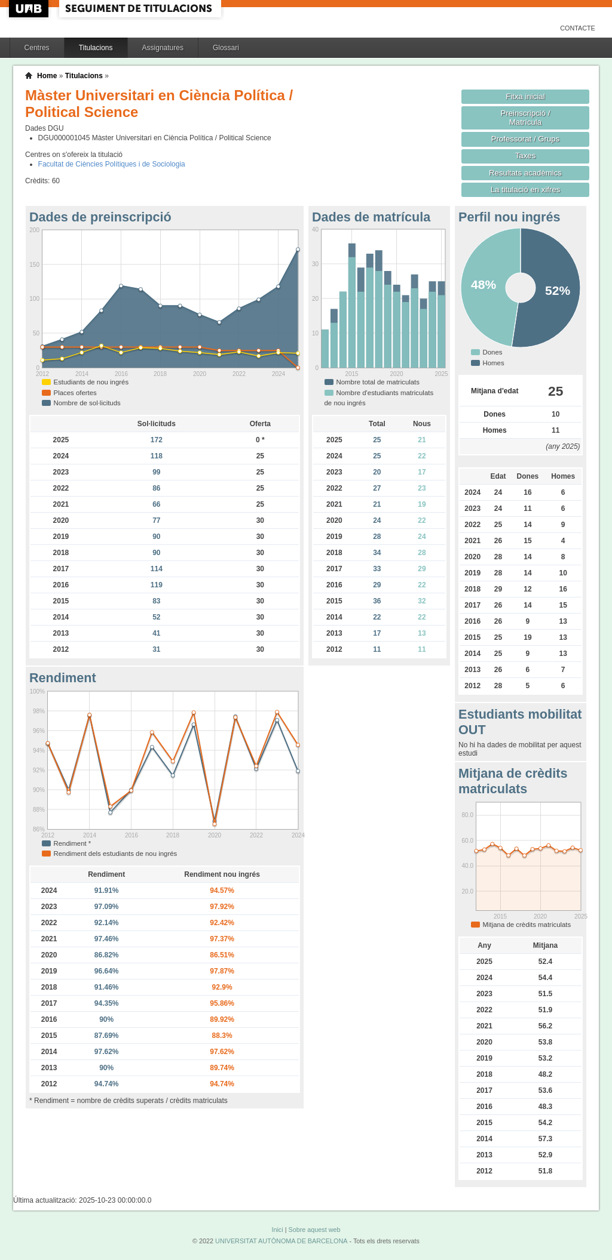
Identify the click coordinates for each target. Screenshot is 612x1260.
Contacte (577, 28)
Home (47, 76)
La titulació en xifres (526, 189)
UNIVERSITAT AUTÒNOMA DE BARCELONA (281, 1240)
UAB (30, 8)
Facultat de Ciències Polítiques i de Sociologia (111, 164)
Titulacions (96, 48)
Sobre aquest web (314, 1229)
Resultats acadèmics (525, 172)
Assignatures (162, 48)
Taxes (525, 155)
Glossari (226, 48)
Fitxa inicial (525, 96)
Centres (37, 48)
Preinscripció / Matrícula (525, 118)
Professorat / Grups (525, 138)
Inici (277, 1229)
